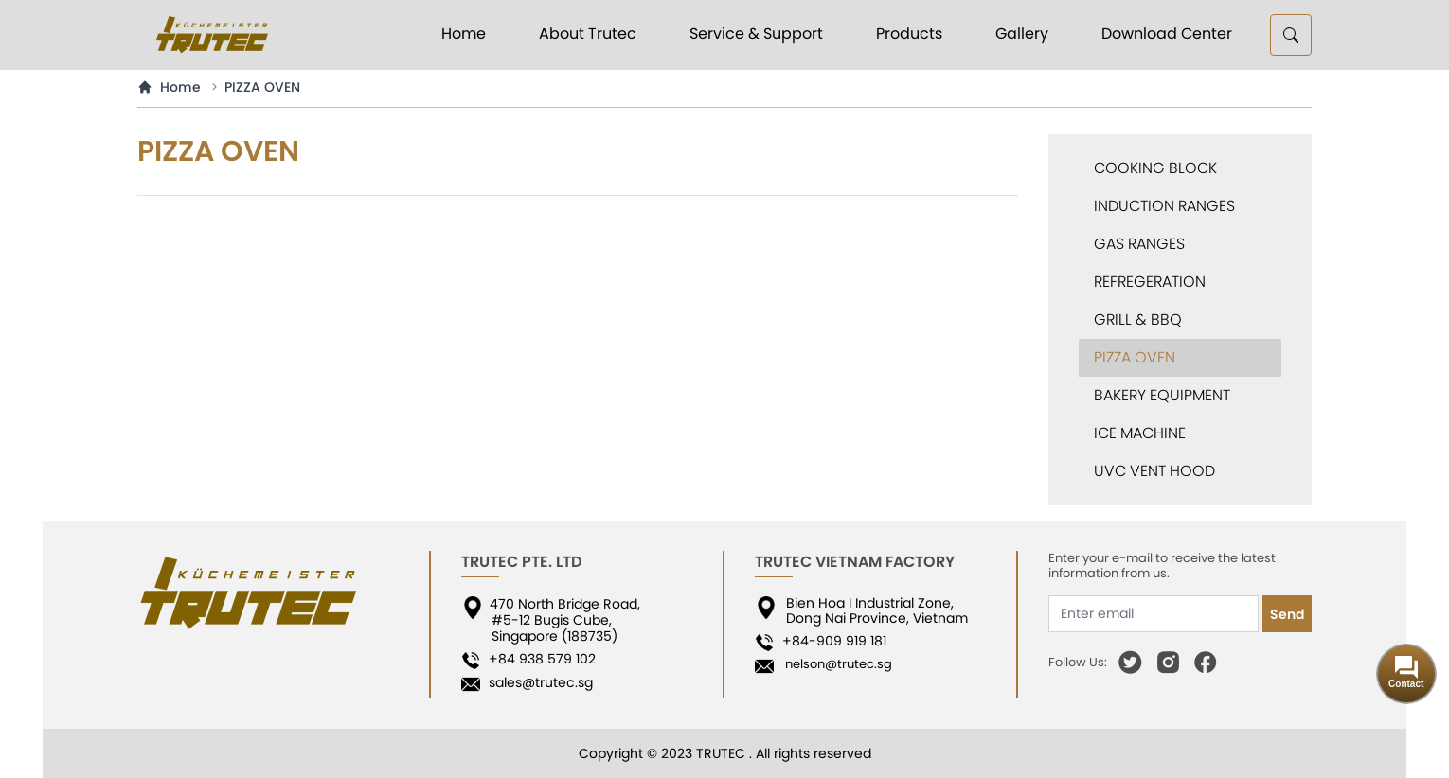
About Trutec (587, 33)
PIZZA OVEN (262, 87)
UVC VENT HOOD (1154, 471)
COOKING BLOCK (1155, 168)
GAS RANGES (1139, 244)
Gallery (1021, 33)
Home (463, 33)
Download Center (1166, 33)
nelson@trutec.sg (834, 664)
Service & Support (756, 33)
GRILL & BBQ (1138, 319)
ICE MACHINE (1140, 433)
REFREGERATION (1150, 281)
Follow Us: (1077, 662)
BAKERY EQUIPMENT (1162, 395)
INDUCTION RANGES (1164, 206)
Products (909, 33)
